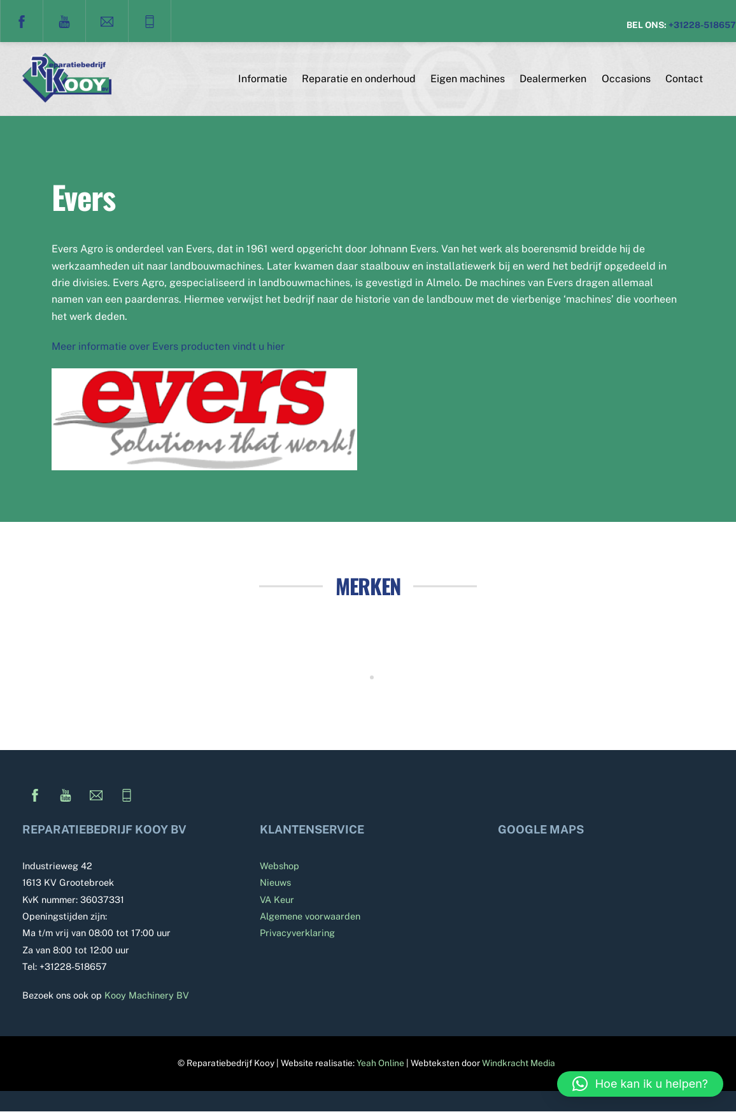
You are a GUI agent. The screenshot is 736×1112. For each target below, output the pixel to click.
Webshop (279, 866)
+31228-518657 (702, 25)
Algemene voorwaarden (310, 916)
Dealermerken (553, 79)
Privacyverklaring (297, 933)
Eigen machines (467, 79)
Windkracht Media (518, 1063)
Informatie (262, 79)
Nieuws (275, 882)
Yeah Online (380, 1063)
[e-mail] (107, 20)
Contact (684, 79)
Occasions (626, 79)
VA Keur (277, 899)
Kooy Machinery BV (146, 995)
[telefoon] (149, 20)
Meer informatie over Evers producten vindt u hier (168, 347)
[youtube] (64, 20)
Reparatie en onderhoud (359, 79)
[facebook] (21, 20)
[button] (640, 1084)
